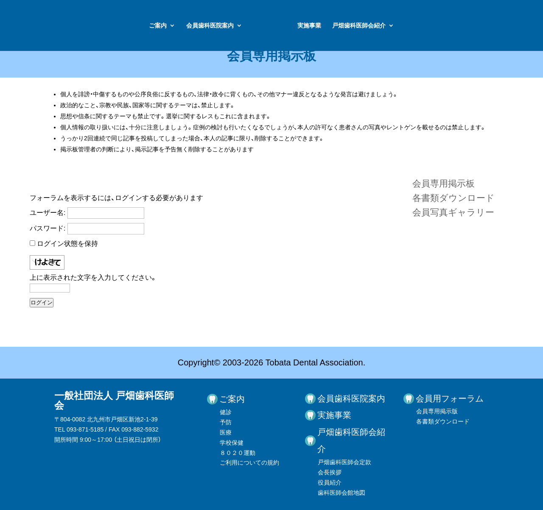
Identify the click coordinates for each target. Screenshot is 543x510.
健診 (226, 412)
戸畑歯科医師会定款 (344, 462)
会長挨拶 (329, 472)
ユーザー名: (47, 212)
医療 (226, 432)
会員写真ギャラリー (453, 212)
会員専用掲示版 (437, 411)
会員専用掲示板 (443, 183)
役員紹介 (329, 482)
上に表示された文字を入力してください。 (93, 277)
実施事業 (369, 25)
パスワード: (47, 228)
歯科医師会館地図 (341, 492)
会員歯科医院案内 (150, 25)
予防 (226, 422)
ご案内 (97, 25)
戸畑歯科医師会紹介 (419, 25)
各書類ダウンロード (453, 198)
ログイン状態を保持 (67, 243)
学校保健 (232, 442)
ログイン (42, 302)
